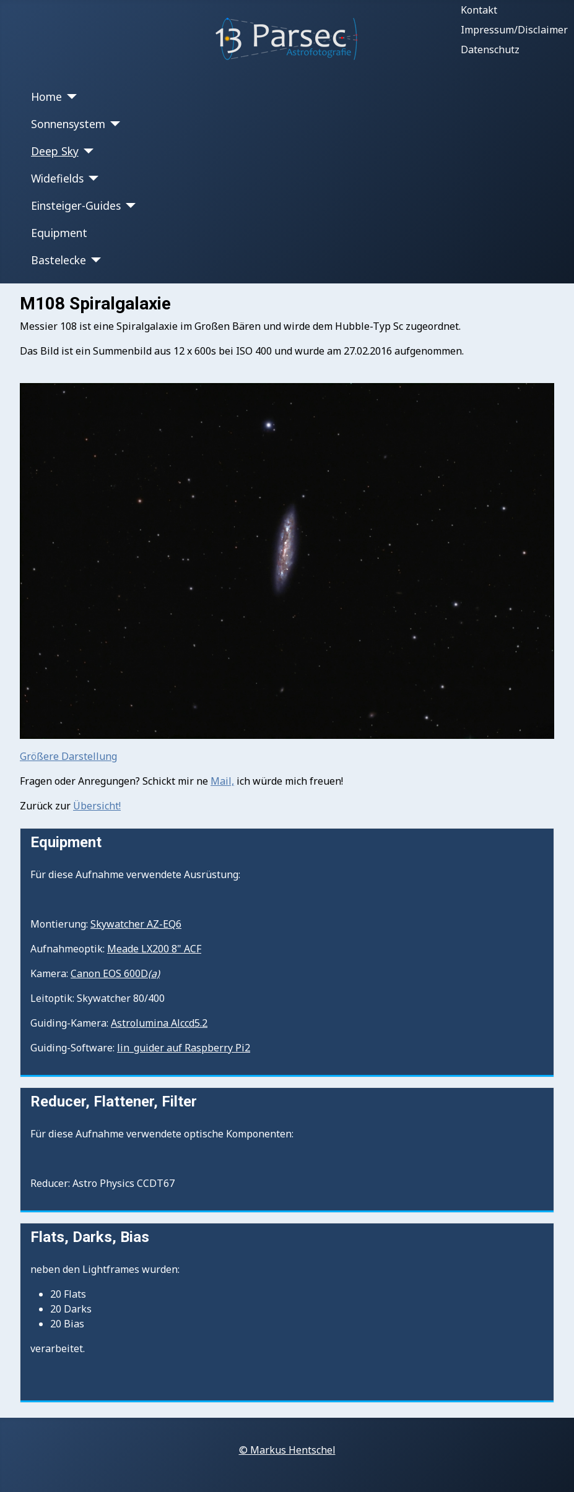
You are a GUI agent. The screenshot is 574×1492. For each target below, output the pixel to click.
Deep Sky (55, 151)
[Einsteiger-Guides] (128, 205)
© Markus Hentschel (287, 1450)
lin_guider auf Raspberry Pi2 (183, 1047)
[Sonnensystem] (113, 123)
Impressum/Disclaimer (514, 30)
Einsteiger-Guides (76, 205)
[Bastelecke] (94, 259)
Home (46, 96)
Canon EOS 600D (115, 973)
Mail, (222, 781)
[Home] (69, 96)
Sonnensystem (68, 123)
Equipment (59, 232)
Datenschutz (490, 49)
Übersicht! (97, 806)
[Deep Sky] (86, 151)
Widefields (57, 178)
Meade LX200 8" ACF (154, 948)
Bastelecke (58, 259)
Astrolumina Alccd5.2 (159, 1023)
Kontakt (479, 10)
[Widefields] (91, 178)
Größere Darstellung (68, 756)
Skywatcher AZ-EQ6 (135, 924)
